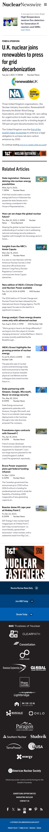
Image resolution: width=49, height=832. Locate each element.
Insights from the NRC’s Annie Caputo (14, 248)
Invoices (32, 828)
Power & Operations (11, 41)
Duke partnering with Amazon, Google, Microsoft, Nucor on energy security (16, 391)
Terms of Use (23, 828)
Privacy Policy (13, 828)
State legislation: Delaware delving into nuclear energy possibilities (16, 180)
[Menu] (44, 4)
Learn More (25, 29)
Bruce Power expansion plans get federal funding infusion (15, 468)
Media (39, 828)
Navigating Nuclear (24, 797)
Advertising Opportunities (24, 793)
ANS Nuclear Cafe (35, 323)
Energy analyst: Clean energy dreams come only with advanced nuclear (21, 319)
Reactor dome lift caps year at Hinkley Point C (16, 509)
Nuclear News (33, 74)
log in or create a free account (33, 144)
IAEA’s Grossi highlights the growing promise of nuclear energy (16, 350)
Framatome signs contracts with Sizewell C (16, 432)
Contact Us (24, 801)
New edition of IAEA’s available (22, 286)
